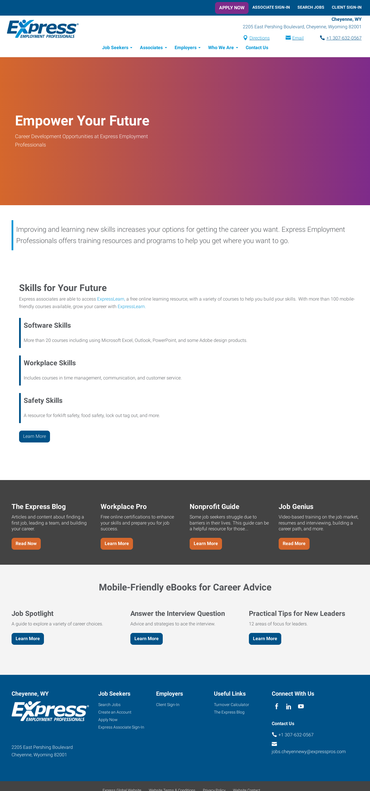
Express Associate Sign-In (121, 728)
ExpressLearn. (132, 307)
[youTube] (301, 707)
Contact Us (257, 48)
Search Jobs (310, 7)
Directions (259, 38)
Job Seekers (115, 48)
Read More (294, 544)
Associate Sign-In (271, 7)
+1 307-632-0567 (344, 38)
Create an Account (115, 713)
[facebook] (276, 707)
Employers (186, 48)
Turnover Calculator (231, 705)
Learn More (34, 437)
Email (298, 38)
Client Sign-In (347, 7)
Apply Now (232, 7)
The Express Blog (229, 713)
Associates (151, 48)
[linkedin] (288, 707)
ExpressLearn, (111, 300)
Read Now (26, 544)
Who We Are (221, 48)
